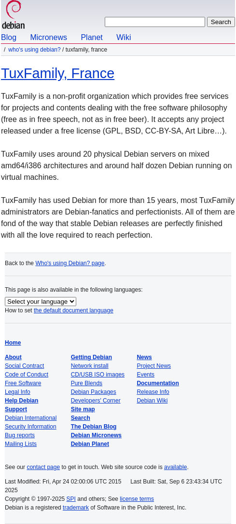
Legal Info (17, 392)
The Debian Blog (94, 426)
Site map (83, 409)
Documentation (158, 383)
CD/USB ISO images (98, 374)
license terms (137, 499)
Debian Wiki (152, 400)
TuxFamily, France (57, 73)
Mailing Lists (21, 444)
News (144, 357)
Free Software (23, 383)
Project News (154, 366)
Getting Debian (91, 357)
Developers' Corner (96, 400)
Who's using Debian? (34, 49)
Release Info (153, 392)
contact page (43, 467)
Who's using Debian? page (69, 263)
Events (145, 374)
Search (80, 418)
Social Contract (24, 366)
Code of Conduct (26, 374)
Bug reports (20, 435)
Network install (90, 366)
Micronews (48, 37)
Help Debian (21, 400)
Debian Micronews (96, 435)
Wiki (123, 37)
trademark (76, 507)
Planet (91, 37)
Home (13, 342)
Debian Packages (93, 392)
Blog (8, 37)
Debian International (30, 418)
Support (16, 409)
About (13, 357)
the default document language (73, 310)
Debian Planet (90, 444)
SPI (71, 499)
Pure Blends (86, 383)
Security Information (30, 426)
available (175, 467)
